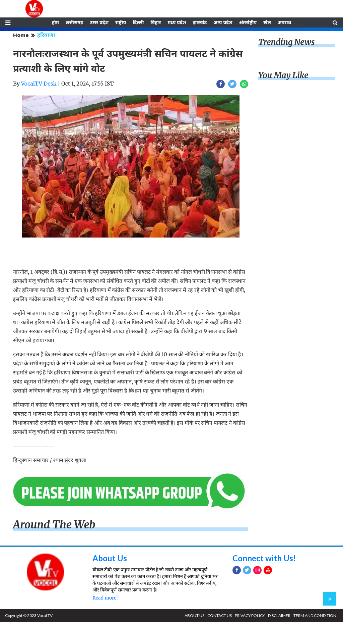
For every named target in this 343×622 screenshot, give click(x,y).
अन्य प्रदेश (222, 22)
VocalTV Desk (39, 83)
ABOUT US (194, 615)
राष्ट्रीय (120, 22)
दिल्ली (138, 22)
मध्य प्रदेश (176, 22)
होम (55, 22)
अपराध (284, 22)
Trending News (286, 42)
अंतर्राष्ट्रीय (248, 22)
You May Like (283, 75)
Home (21, 35)
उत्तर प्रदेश (99, 22)
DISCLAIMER (279, 615)
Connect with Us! (264, 558)
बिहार (155, 22)
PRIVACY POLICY (250, 615)
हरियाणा (46, 35)
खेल (267, 22)
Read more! (105, 598)
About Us (109, 558)
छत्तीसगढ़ (74, 22)
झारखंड (200, 22)
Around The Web (54, 524)
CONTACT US (219, 615)
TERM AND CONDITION (314, 615)
